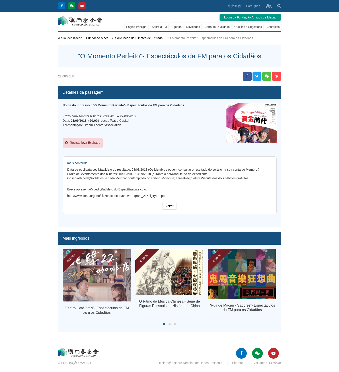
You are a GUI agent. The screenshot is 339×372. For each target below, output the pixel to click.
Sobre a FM (159, 26)
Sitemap (238, 363)
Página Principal (136, 26)
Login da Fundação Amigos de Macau (250, 17)
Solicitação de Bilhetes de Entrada (138, 38)
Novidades (193, 26)
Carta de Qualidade (217, 26)
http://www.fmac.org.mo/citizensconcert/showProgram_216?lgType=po (116, 196)
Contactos (273, 26)
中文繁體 (234, 6)
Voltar (170, 206)
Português (253, 6)
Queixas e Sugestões (248, 26)
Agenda (177, 26)
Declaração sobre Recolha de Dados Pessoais (190, 363)
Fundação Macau (98, 38)
